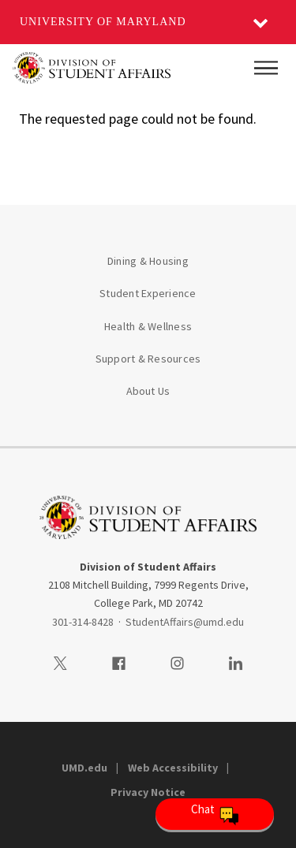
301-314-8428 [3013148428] (83, 622)
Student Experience (148, 293)
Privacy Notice (148, 792)
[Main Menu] (266, 67)
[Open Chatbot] (214, 814)
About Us (148, 391)
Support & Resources (148, 358)
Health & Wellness (148, 326)
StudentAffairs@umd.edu (185, 622)
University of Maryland (103, 22)
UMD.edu (84, 768)
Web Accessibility (173, 768)
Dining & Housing (148, 261)
